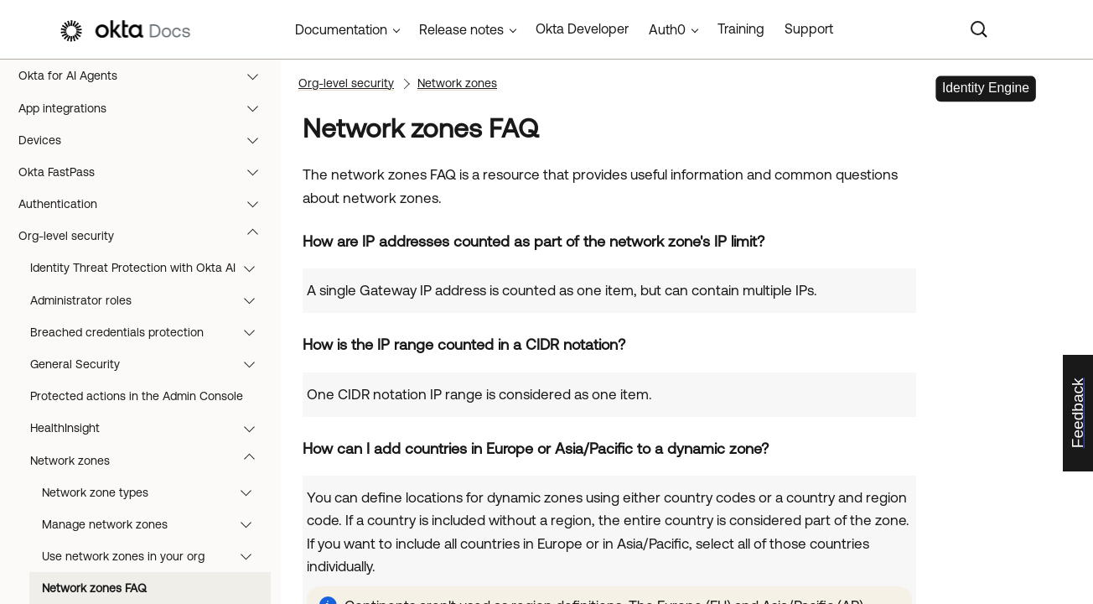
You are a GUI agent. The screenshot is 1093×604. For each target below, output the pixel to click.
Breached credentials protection (150, 332)
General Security (150, 364)
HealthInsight (150, 428)
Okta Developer (582, 28)
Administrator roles (150, 300)
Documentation (341, 29)
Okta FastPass (146, 172)
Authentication (146, 204)
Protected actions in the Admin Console (136, 396)
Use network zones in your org (154, 556)
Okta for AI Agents (146, 75)
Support (809, 28)
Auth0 (667, 29)
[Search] (979, 29)
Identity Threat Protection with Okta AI (150, 268)
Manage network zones (154, 524)
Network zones (150, 460)
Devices (146, 140)
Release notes (461, 29)
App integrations (146, 108)
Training (740, 28)
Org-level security (146, 236)
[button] (256, 75)
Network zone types (154, 492)
